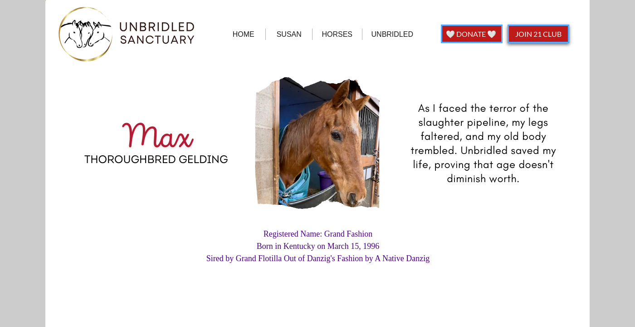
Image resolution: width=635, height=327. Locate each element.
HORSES (337, 34)
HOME (243, 34)
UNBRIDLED (392, 34)
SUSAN (289, 34)
